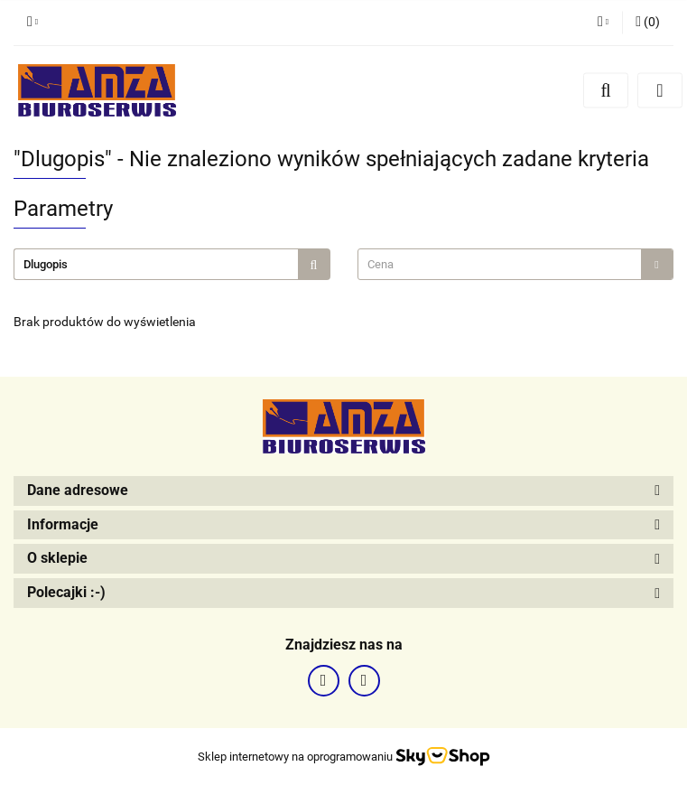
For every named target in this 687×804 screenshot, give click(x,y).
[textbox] (500, 264)
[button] (647, 22)
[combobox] (515, 264)
